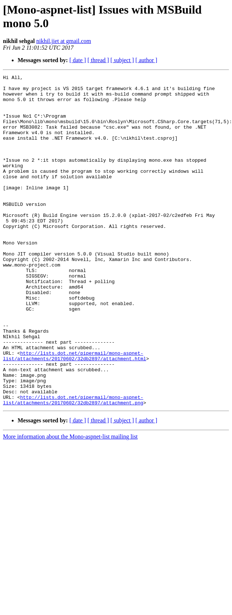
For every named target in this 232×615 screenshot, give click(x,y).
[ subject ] (122, 60)
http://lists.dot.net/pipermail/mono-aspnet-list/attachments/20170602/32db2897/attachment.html (74, 412)
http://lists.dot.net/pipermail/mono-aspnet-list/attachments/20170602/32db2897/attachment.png (73, 465)
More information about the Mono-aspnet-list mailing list (70, 503)
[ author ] (146, 60)
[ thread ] (98, 60)
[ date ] (77, 60)
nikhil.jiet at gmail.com (63, 41)
